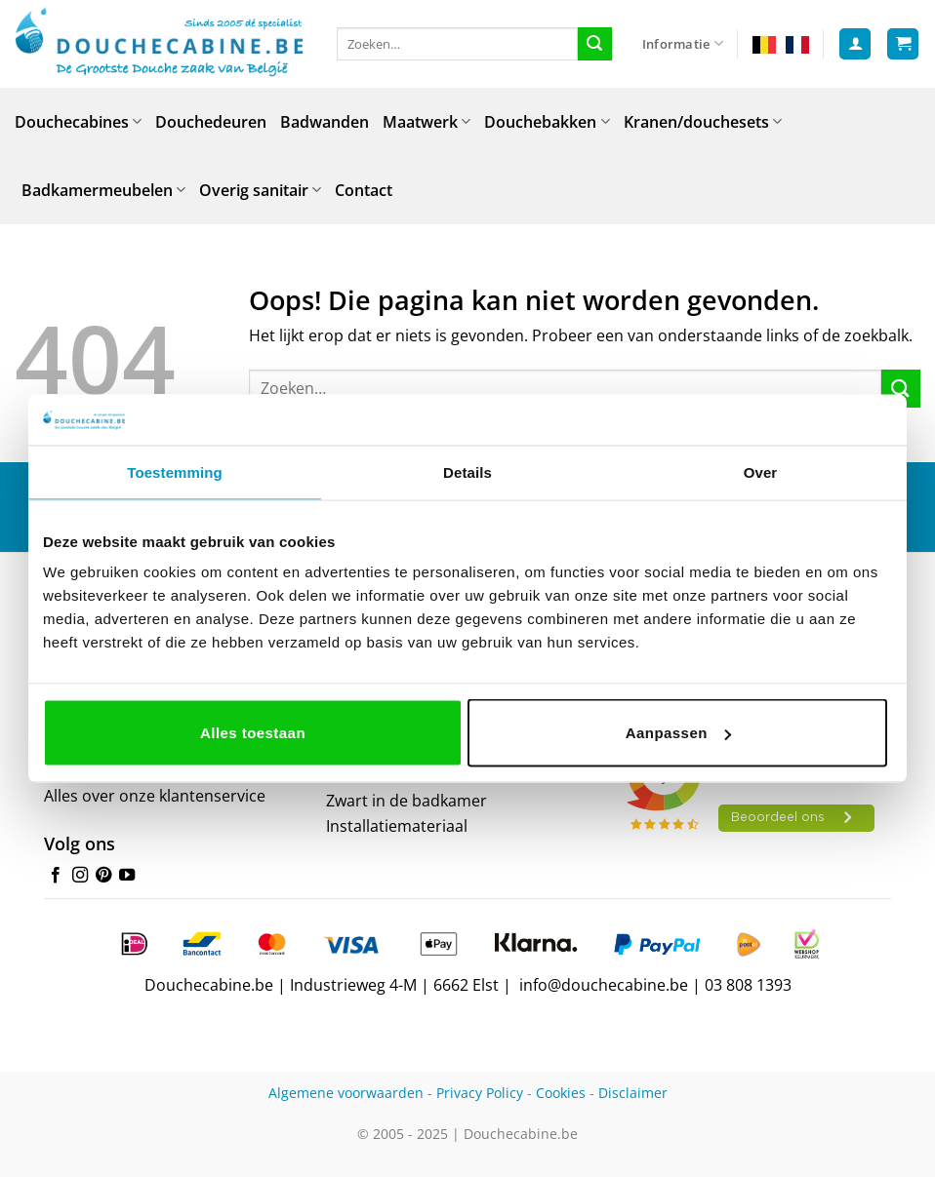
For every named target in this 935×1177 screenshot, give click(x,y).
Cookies (561, 1092)
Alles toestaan (252, 733)
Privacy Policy (479, 1092)
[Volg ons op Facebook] (55, 875)
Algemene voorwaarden (346, 1092)
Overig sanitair (260, 190)
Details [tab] (467, 471)
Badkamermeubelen (103, 190)
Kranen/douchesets (703, 122)
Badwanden (324, 122)
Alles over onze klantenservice (154, 795)
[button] (855, 44)
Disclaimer (633, 1092)
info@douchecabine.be (603, 985)
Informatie (682, 43)
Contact (363, 190)
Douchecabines (78, 122)
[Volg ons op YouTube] (127, 875)
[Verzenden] (594, 43)
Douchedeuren (210, 122)
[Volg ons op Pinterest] (103, 875)
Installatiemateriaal (397, 826)
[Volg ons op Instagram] (80, 875)
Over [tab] (761, 471)
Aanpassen (678, 733)
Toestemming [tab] (175, 471)
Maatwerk (426, 122)
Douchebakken (546, 122)
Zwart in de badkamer (406, 800)
